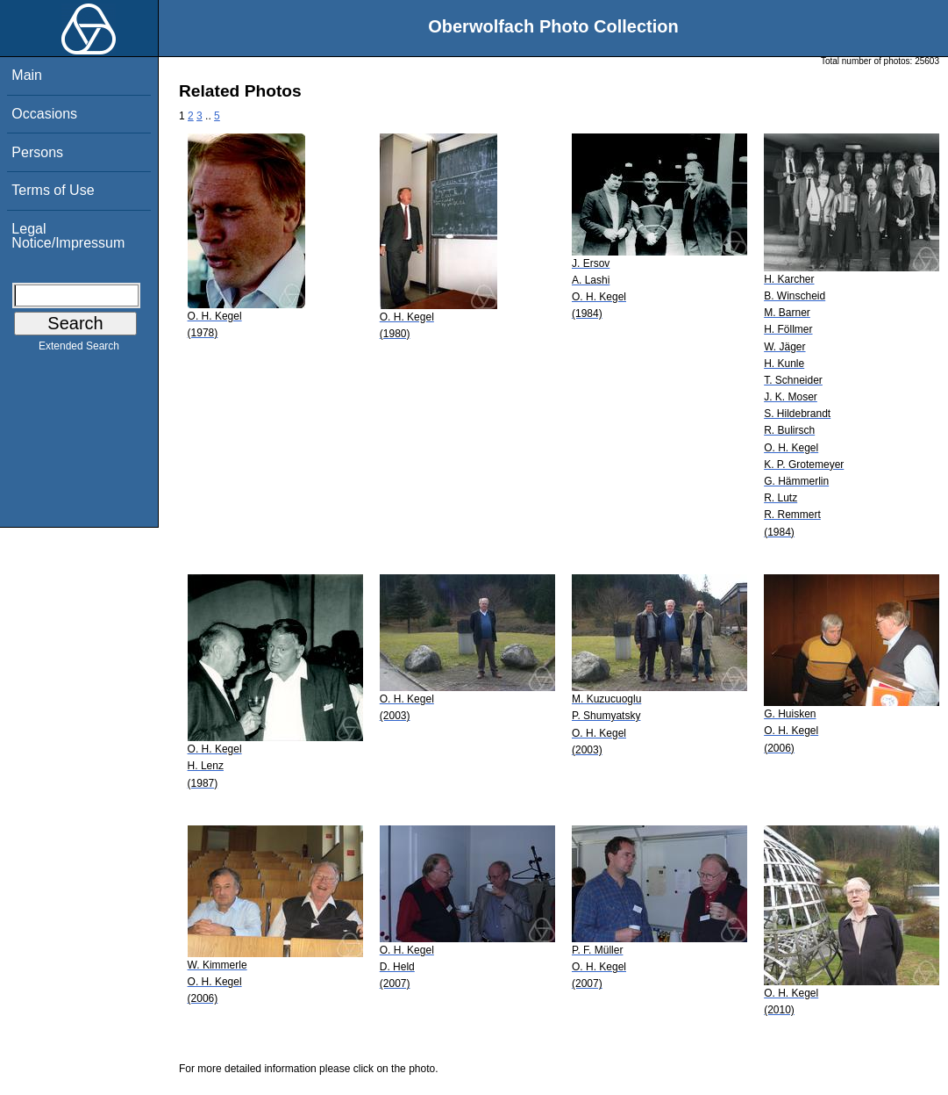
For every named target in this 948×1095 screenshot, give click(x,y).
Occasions (44, 113)
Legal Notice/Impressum (68, 235)
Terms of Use (52, 190)
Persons (37, 152)
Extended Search (79, 349)
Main (26, 75)
